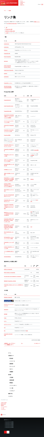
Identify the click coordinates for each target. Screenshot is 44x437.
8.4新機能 (32, 155)
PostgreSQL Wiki (7, 53)
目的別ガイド (22, 2)
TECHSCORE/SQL (7, 256)
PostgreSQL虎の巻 (7, 100)
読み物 (21, 3)
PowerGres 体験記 (7, 135)
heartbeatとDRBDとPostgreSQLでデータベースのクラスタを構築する (9, 185)
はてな (5, 321)
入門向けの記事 (3, 402)
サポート (11, 369)
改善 (31, 201)
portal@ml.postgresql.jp (12, 23)
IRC (4, 330)
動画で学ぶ (22, 4)
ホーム (21, 0)
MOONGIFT (6, 309)
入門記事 (11, 377)
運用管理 (11, 363)
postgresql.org (6, 43)
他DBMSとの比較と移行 (10, 31)
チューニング (12, 366)
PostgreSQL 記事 (8, 29)
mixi (4, 327)
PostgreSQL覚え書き (7, 111)
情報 (27, 330)
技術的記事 (12, 380)
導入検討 (11, 358)
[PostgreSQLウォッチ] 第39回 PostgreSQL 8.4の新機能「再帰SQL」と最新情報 (9, 179)
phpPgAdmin (6, 76)
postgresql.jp (6, 47)
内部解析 (11, 371)
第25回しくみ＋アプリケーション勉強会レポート (10, 344)
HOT (31, 211)
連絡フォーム (37, 21)
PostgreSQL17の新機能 (9, 423)
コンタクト (10, 396)
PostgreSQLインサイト (8, 83)
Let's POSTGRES (11, 3)
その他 (6, 32)
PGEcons (5, 50)
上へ (22, 343)
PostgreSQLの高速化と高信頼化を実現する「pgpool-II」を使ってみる (9, 220)
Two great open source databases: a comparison (12, 276)
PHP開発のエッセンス (8, 169)
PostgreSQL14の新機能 (9, 427)
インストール (12, 361)
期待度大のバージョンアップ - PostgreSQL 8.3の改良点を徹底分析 (8, 214)
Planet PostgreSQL (7, 56)
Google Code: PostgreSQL (8, 70)
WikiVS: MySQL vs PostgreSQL (9, 272)
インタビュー (36, 343)
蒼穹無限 (5, 314)
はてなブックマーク (7, 324)
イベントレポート (13, 385)
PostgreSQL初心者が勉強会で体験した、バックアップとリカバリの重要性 (9, 116)
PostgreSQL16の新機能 (9, 424)
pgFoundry (6, 61)
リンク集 (11, 388)
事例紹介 (11, 382)
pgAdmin (5, 73)
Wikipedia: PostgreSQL (8, 297)
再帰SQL (32, 179)
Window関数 (36, 150)
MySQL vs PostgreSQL (8, 269)
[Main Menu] (40, 4)
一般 (6, 27)
